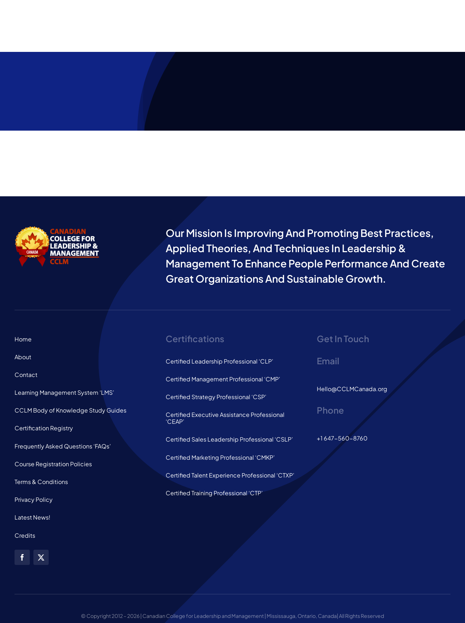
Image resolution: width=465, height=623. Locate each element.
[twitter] (41, 557)
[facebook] (22, 557)
